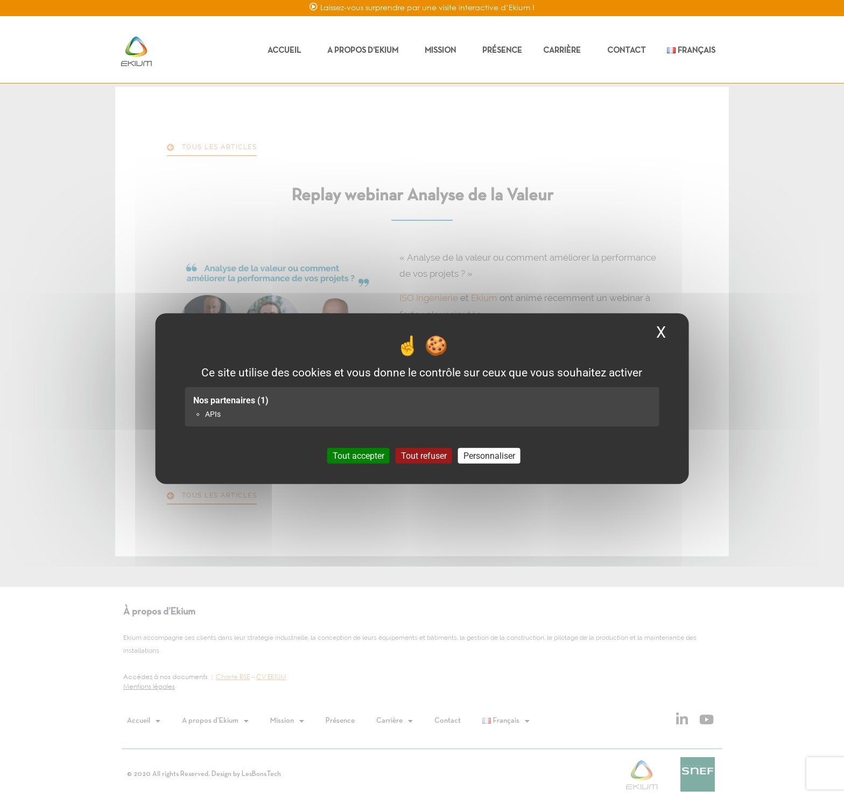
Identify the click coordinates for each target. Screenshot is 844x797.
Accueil (287, 50)
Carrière (564, 50)
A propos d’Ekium (365, 50)
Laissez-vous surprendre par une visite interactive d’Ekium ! (427, 7)
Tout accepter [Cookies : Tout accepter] (358, 455)
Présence (502, 50)
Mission (443, 50)
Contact (626, 50)
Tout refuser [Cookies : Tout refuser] (424, 455)
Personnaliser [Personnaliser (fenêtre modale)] (489, 455)
